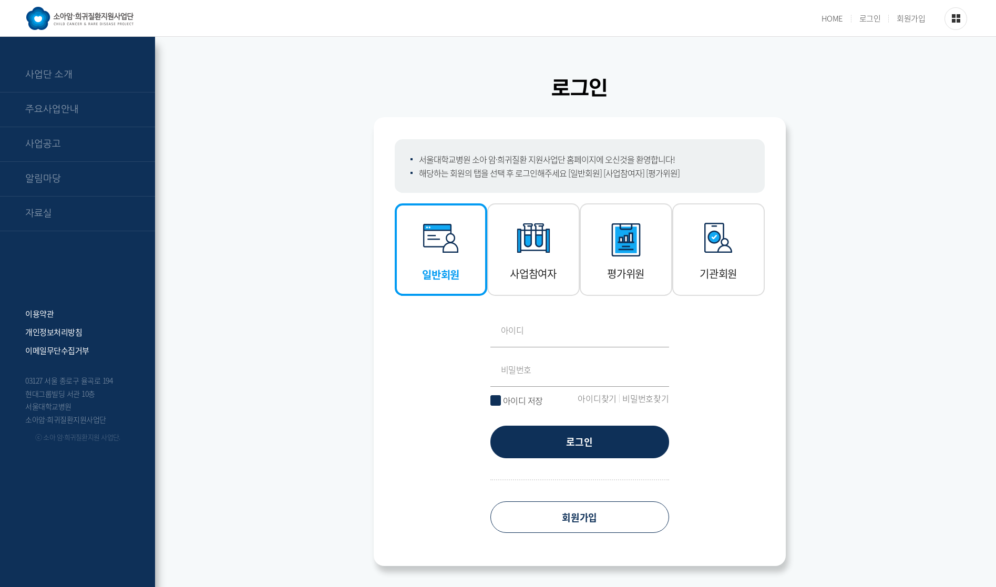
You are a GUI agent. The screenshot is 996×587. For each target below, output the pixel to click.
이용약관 (39, 313)
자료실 (38, 213)
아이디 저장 (523, 400)
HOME (832, 19)
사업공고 (43, 144)
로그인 (870, 19)
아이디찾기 (597, 398)
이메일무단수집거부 (57, 350)
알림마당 (43, 178)
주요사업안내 (52, 109)
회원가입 (911, 19)
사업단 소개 (49, 74)
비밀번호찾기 (645, 398)
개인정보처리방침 (53, 331)
